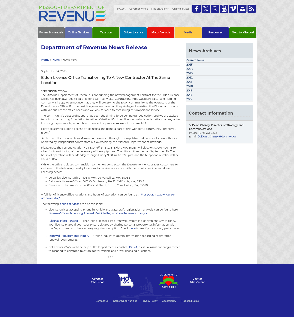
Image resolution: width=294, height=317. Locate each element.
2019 (189, 90)
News (56, 59)
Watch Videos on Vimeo (233, 9)
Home (45, 59)
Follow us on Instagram (215, 9)
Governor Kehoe (138, 8)
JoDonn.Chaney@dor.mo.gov (217, 136)
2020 (189, 86)
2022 (189, 77)
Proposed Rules (190, 301)
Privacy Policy (150, 301)
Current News (195, 60)
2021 (189, 82)
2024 (189, 69)
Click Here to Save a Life (168, 280)
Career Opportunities (125, 301)
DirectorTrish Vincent (197, 280)
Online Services (180, 8)
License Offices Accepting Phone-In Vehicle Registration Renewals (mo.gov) (98, 213)
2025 (189, 64)
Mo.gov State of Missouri (125, 280)
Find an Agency (160, 8)
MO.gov (121, 8)
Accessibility (169, 301)
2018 (189, 95)
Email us (242, 9)
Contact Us (102, 301)
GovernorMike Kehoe (97, 280)
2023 (189, 73)
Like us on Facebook (196, 9)
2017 (189, 99)
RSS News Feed (252, 9)
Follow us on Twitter (206, 9)
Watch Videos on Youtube (224, 9)
